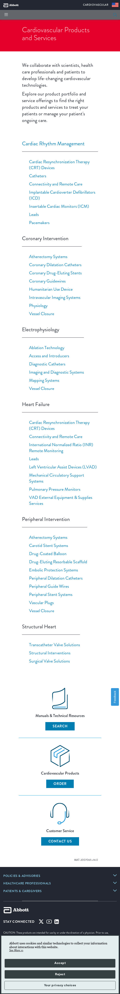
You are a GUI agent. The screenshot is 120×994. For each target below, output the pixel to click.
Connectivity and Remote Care (55, 184)
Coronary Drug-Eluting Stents (55, 273)
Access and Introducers (49, 356)
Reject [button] (60, 974)
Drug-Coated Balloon (47, 553)
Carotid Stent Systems (48, 545)
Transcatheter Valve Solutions (54, 645)
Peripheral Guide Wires (49, 586)
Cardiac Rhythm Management (53, 143)
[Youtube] (49, 922)
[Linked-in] (56, 922)
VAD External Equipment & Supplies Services (60, 500)
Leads (34, 214)
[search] (115, 15)
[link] (22, 876)
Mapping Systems (44, 380)
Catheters (37, 176)
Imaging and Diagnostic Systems (56, 372)
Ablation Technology (46, 347)
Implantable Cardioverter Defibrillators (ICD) (62, 195)
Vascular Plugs (41, 602)
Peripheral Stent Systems (50, 594)
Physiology (38, 305)
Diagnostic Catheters (47, 364)
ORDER (60, 783)
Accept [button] (60, 963)
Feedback (114, 697)
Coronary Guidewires (47, 281)
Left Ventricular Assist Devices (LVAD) (63, 467)
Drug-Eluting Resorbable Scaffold (58, 562)
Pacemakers (39, 222)
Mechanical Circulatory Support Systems (56, 478)
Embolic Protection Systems (53, 570)
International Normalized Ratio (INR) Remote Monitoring (61, 448)
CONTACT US (60, 841)
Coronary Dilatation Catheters (55, 265)
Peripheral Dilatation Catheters (56, 578)
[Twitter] (41, 922)
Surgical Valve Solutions (49, 661)
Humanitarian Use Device (51, 289)
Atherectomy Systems (48, 256)
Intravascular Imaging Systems (54, 297)
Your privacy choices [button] (60, 985)
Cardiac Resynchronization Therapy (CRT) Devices (59, 165)
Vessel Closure (41, 314)
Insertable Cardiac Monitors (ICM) (59, 206)
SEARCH (60, 726)
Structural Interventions (49, 653)
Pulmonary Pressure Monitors (54, 489)
